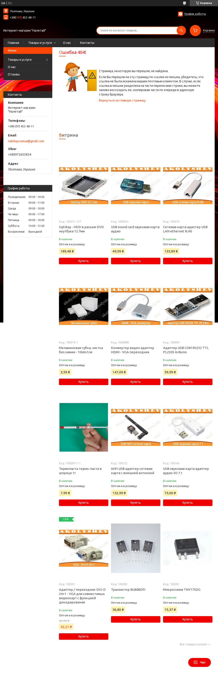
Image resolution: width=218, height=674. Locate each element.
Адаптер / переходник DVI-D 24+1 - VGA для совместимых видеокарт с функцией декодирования (82, 596)
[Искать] (181, 30)
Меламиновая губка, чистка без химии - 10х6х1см (81, 350)
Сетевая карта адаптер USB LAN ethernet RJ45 (185, 229)
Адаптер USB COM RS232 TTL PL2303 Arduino (186, 350)
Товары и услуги (40, 42)
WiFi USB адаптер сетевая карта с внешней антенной (132, 471)
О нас (67, 42)
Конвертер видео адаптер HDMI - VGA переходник (132, 350)
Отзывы (14, 74)
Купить (84, 261)
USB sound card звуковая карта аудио (135, 229)
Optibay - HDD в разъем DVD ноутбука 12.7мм (81, 229)
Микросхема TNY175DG (181, 589)
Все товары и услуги (193, 644)
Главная (13, 42)
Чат (200, 662)
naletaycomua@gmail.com (26, 141)
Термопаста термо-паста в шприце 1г (80, 471)
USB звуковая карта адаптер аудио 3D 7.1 (186, 471)
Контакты (87, 42)
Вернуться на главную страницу (122, 100)
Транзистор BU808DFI (128, 589)
